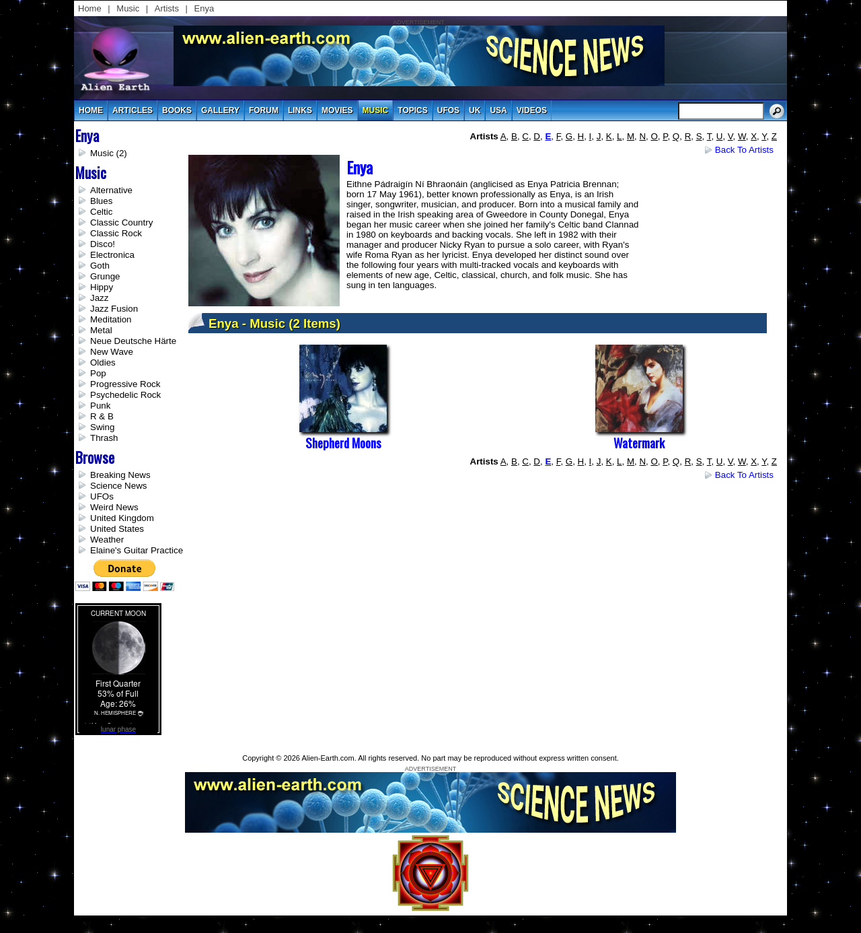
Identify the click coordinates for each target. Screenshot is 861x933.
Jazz (99, 298)
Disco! (102, 244)
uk (474, 110)
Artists (167, 8)
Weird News (114, 507)
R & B (102, 416)
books (177, 110)
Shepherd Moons (343, 443)
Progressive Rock (125, 384)
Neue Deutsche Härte (133, 341)
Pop (98, 373)
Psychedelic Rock (125, 395)
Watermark (639, 443)
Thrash (104, 438)
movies (337, 110)
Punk (100, 406)
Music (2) (108, 153)
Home (90, 8)
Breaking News (120, 475)
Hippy (101, 287)
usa (498, 110)
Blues (101, 201)
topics (412, 110)
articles (132, 110)
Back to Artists (744, 150)
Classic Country (121, 222)
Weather (107, 539)
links (300, 110)
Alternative (111, 190)
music (376, 110)
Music (127, 8)
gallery (220, 110)
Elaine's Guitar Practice (136, 550)
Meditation (111, 319)
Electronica (112, 255)
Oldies (103, 362)
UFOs (448, 110)
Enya (204, 8)
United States (117, 529)
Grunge (105, 276)
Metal (101, 330)
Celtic (101, 212)
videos (532, 110)
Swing (102, 427)
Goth (100, 266)
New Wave (111, 352)
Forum (263, 110)
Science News (118, 486)
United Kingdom (122, 518)
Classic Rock (116, 233)
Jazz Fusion (114, 309)
